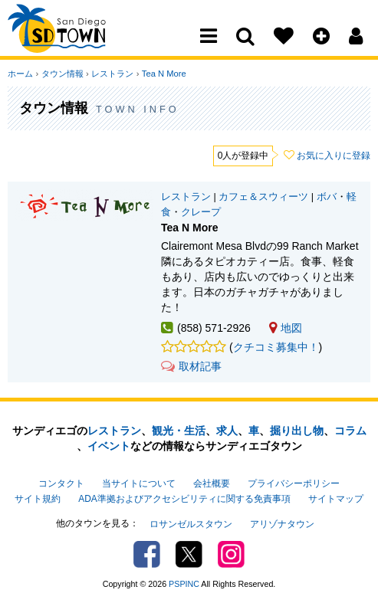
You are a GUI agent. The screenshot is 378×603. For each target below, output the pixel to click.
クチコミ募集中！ (276, 347)
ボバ (327, 197)
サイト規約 (38, 498)
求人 (227, 430)
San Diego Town (75, 42)
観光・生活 (178, 430)
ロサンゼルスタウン (191, 523)
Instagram (231, 552)
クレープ (201, 212)
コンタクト (61, 483)
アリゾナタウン (282, 523)
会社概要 (211, 483)
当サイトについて (139, 483)
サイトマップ (335, 498)
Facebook (146, 552)
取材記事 (191, 366)
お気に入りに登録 (333, 155)
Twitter (189, 552)
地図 (285, 328)
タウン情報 (62, 73)
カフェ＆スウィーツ (263, 197)
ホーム (20, 73)
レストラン (111, 73)
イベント (108, 446)
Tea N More (162, 73)
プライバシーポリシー (294, 483)
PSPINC (184, 582)
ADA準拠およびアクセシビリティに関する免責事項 (184, 498)
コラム (350, 430)
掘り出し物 (297, 430)
